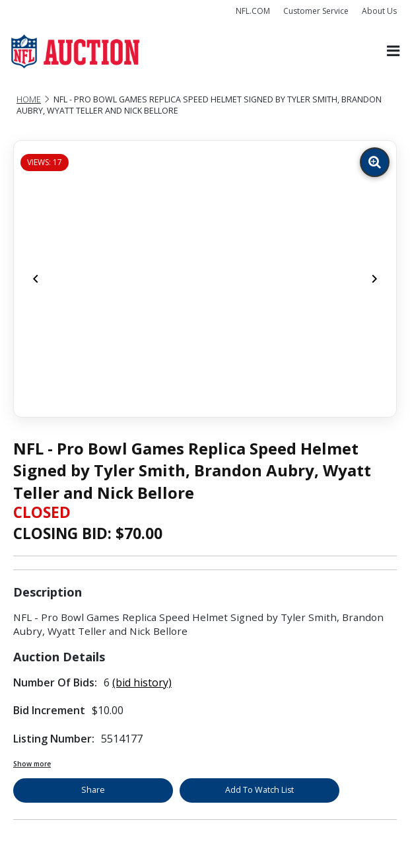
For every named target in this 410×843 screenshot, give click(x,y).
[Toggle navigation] (393, 51)
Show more (32, 763)
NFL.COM (253, 11)
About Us (379, 11)
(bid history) (142, 682)
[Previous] (36, 279)
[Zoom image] (375, 162)
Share (93, 789)
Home (29, 99)
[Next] (374, 279)
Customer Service (316, 11)
